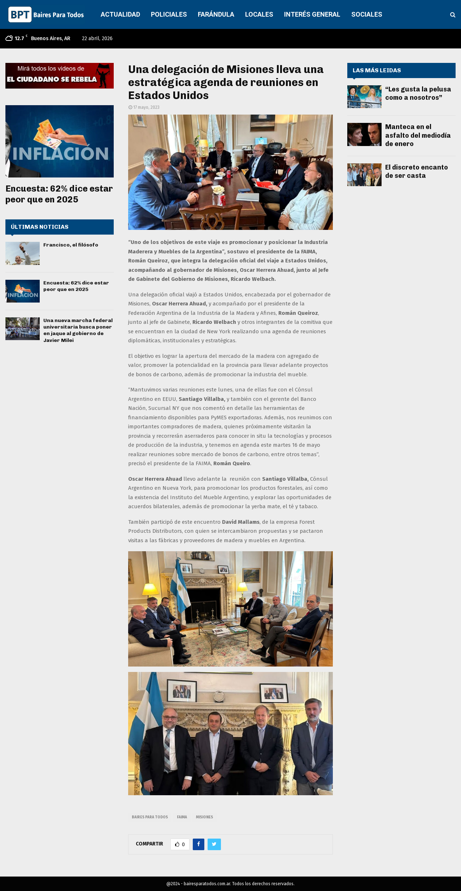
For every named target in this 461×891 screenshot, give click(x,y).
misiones (204, 817)
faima (182, 817)
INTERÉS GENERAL (312, 14)
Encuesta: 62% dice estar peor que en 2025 (59, 194)
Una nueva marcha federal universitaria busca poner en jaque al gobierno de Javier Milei (78, 330)
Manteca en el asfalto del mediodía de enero (418, 135)
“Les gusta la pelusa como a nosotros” (418, 93)
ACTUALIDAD (120, 14)
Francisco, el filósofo (70, 245)
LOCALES (259, 14)
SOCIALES (366, 14)
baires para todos (150, 817)
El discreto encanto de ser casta (416, 171)
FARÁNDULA (216, 14)
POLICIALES (169, 14)
